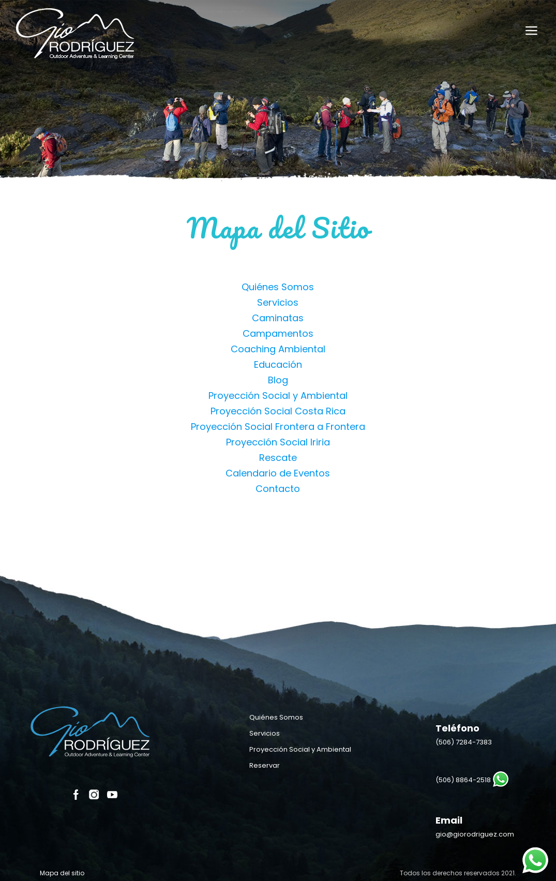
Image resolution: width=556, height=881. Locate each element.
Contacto (278, 488)
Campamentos (278, 333)
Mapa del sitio (62, 873)
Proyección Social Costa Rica (278, 411)
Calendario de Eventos (278, 473)
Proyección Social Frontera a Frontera (278, 426)
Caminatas (278, 317)
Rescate (278, 457)
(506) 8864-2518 (463, 780)
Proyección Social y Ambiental (278, 395)
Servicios (277, 302)
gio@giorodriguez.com (474, 834)
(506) (463, 742)
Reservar (264, 765)
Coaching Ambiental (278, 348)
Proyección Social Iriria (278, 442)
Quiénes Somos (278, 286)
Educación (278, 364)
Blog (278, 380)
